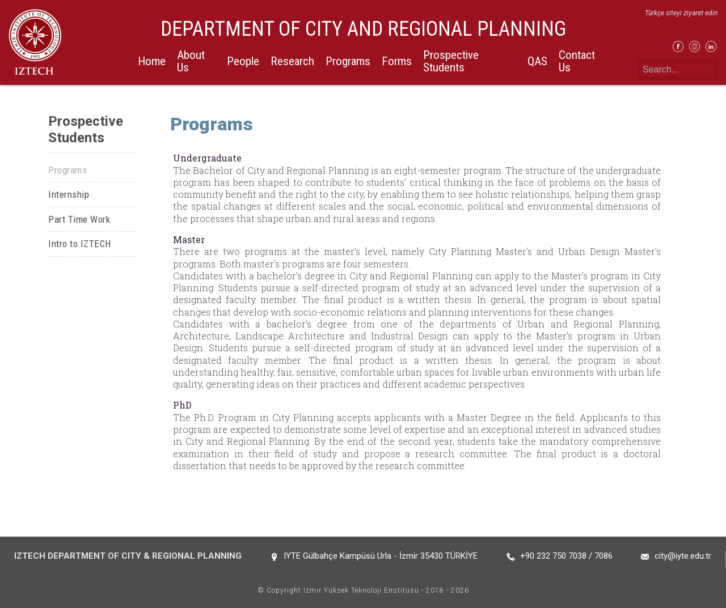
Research (292, 61)
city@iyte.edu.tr (683, 556)
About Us (191, 61)
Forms (397, 61)
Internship (68, 194)
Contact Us (577, 61)
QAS (537, 61)
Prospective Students (451, 61)
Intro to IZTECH (79, 243)
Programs (348, 61)
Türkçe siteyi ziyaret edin (681, 13)
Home (152, 61)
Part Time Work (79, 219)
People (243, 61)
